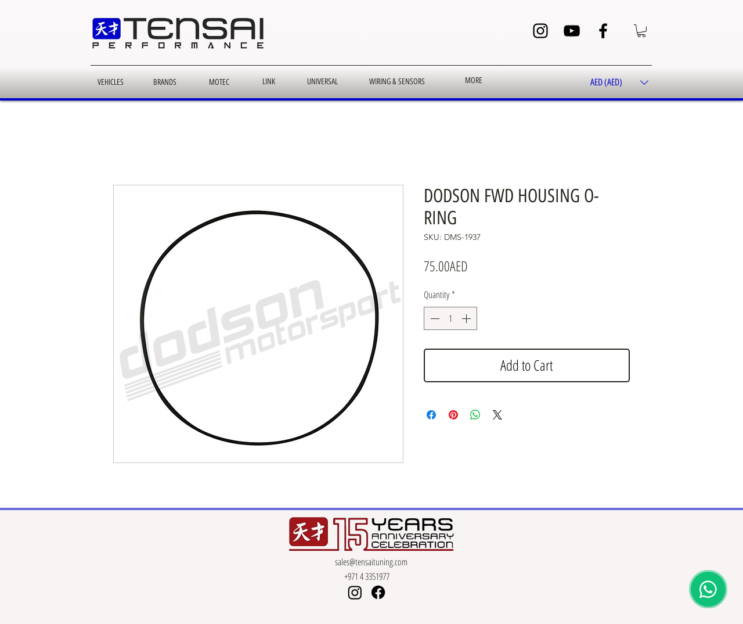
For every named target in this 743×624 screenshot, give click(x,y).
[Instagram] (540, 31)
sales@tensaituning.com (371, 561)
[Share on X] (497, 415)
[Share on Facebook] (431, 415)
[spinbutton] (450, 318)
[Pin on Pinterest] (453, 415)
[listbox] (619, 82)
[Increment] (467, 318)
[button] (641, 30)
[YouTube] (572, 31)
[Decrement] (433, 318)
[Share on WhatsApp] (475, 415)
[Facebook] (603, 31)
